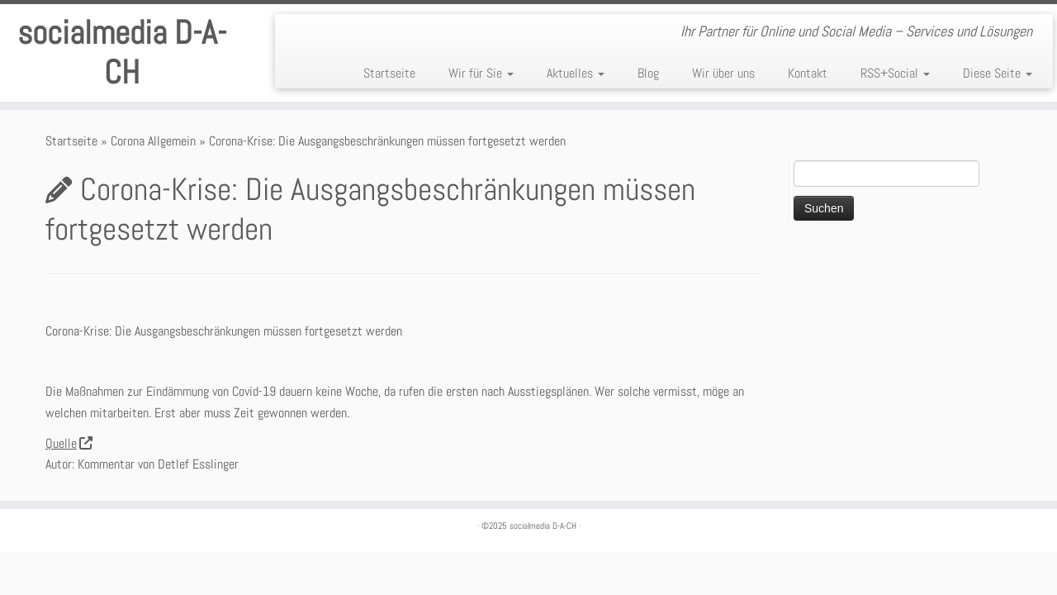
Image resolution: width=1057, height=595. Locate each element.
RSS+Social (895, 73)
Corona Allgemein (153, 141)
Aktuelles (575, 73)
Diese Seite (997, 73)
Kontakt (807, 73)
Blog (648, 73)
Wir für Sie (481, 73)
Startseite (389, 73)
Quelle (68, 443)
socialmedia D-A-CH (121, 53)
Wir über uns (723, 73)
